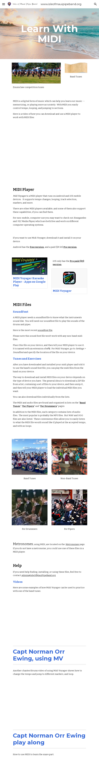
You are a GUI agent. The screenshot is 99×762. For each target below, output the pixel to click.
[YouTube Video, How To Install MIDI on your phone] (49, 153)
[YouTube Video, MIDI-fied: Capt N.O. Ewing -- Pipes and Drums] (49, 618)
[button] (3, 4)
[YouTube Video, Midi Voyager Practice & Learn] (49, 702)
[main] (49, 33)
